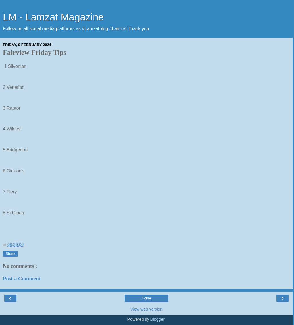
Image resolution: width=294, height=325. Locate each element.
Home (146, 298)
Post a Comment (22, 279)
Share (10, 254)
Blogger (157, 319)
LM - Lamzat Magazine (53, 16)
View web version (146, 309)
